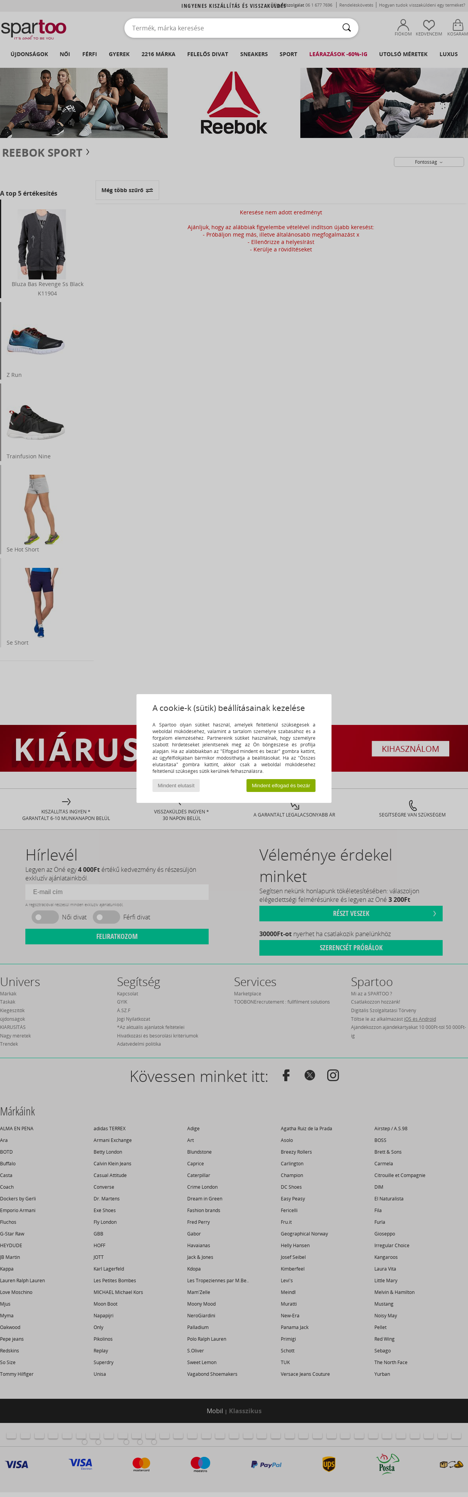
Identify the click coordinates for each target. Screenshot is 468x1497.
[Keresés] (347, 28)
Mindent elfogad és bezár (281, 785)
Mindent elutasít (176, 785)
